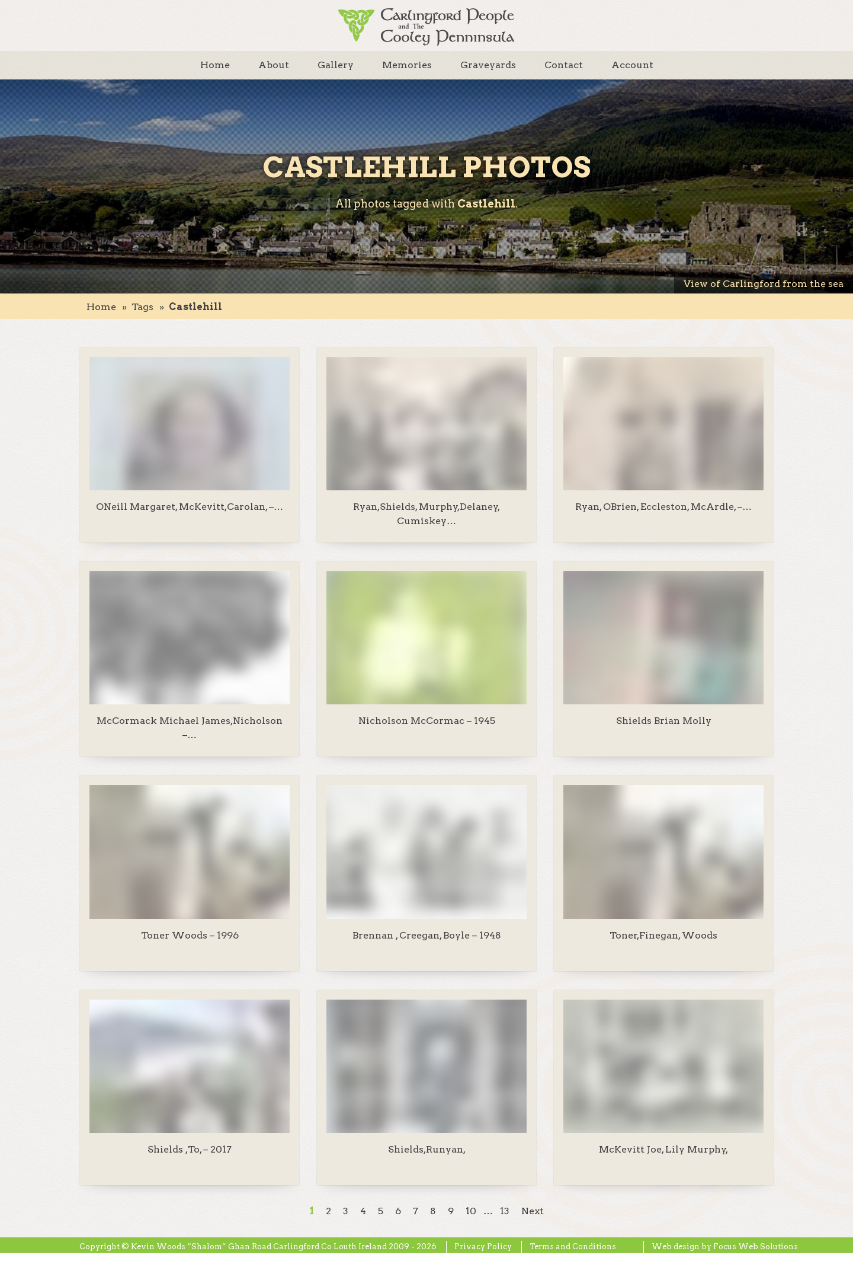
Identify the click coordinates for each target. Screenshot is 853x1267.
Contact (563, 65)
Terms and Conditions (573, 1246)
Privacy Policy (483, 1246)
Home (215, 65)
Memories (407, 65)
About (273, 65)
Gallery (336, 65)
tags (142, 306)
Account (632, 65)
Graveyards (488, 65)
